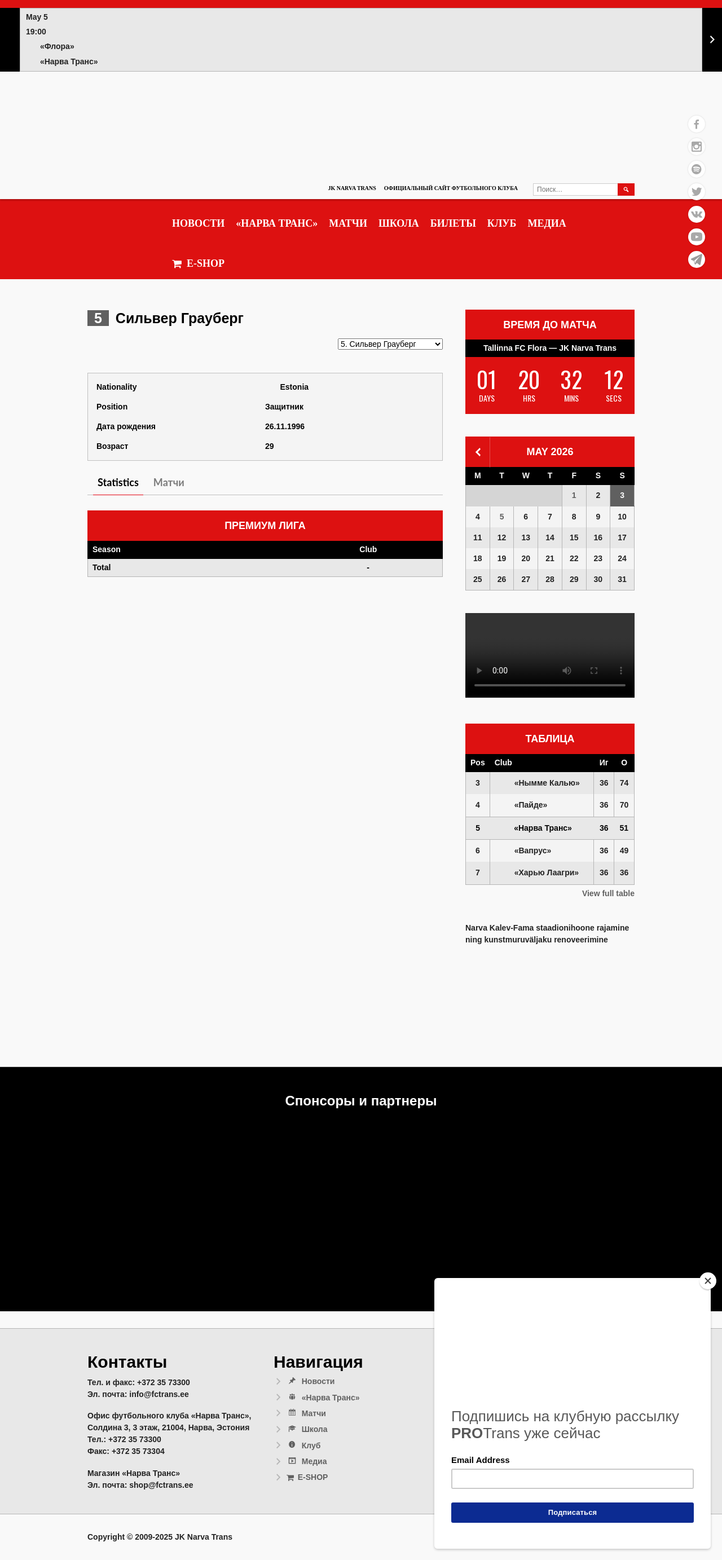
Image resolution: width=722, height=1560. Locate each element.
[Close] (707, 1280)
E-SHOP (198, 264)
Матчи (348, 223)
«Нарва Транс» (277, 223)
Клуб (502, 223)
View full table (608, 893)
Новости (198, 223)
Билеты (453, 223)
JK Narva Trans (352, 188)
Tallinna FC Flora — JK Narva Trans (550, 347)
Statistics (118, 482)
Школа (398, 223)
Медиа (546, 223)
